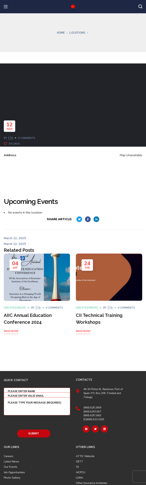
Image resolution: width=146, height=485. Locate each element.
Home (61, 32)
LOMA (79, 477)
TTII (10, 138)
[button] (140, 6)
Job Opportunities (14, 472)
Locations (77, 32)
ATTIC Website (85, 456)
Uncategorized (15, 307)
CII (77, 467)
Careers (8, 456)
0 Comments (26, 138)
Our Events (10, 467)
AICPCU (80, 472)
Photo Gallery (12, 477)
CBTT (79, 461)
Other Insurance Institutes (91, 483)
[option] (37, 298)
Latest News (11, 461)
